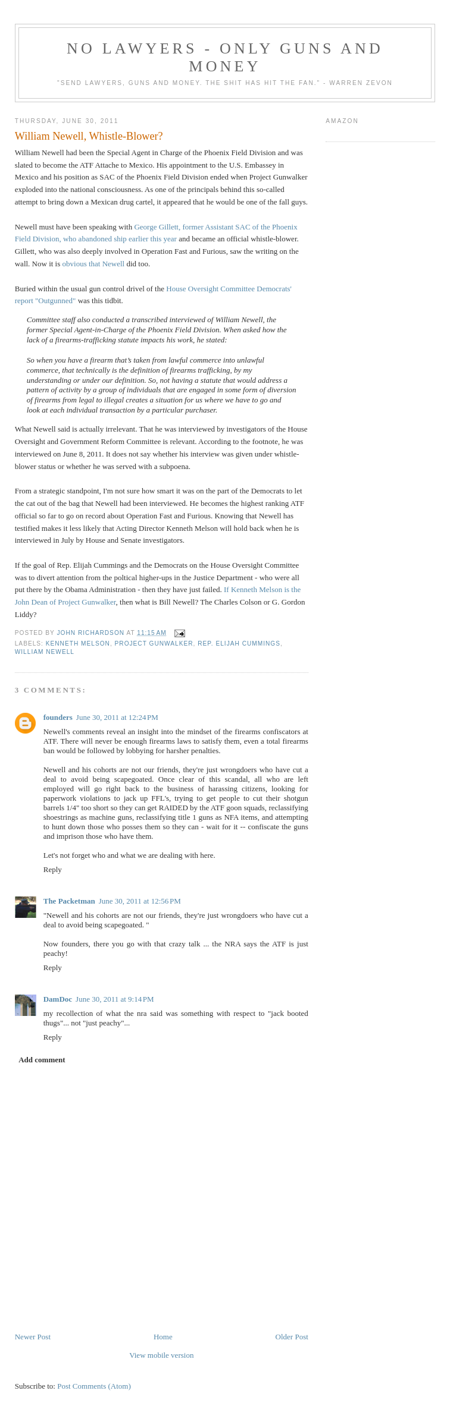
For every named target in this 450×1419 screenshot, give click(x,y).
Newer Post (33, 1336)
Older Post (292, 1336)
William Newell (44, 652)
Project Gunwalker (154, 643)
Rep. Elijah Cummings (239, 643)
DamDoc (57, 999)
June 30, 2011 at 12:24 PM (117, 717)
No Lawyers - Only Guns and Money (225, 57)
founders (58, 717)
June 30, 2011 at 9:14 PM (115, 999)
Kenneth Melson (78, 643)
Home (163, 1336)
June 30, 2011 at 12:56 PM (140, 900)
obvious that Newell (93, 263)
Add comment (41, 1059)
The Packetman (69, 900)
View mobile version (161, 1355)
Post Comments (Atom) (94, 1386)
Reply (52, 869)
